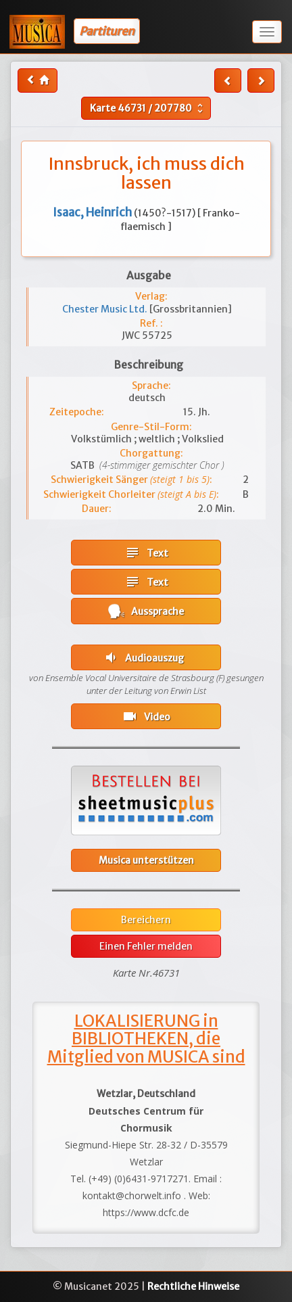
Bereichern (146, 920)
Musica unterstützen (146, 860)
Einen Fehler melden (146, 946)
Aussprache (146, 611)
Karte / (148, 108)
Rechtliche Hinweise (193, 1286)
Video (146, 716)
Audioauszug (143, 657)
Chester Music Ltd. (105, 309)
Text (146, 552)
